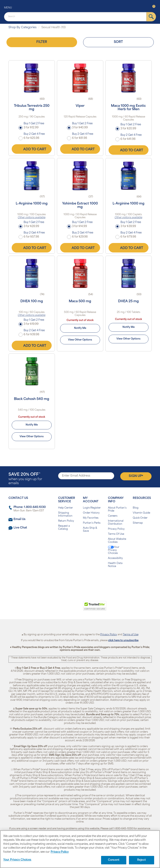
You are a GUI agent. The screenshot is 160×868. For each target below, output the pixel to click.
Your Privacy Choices (113, 550)
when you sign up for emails (25, 479)
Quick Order (140, 518)
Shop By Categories (22, 27)
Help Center (65, 508)
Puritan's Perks (91, 523)
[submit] (151, 16)
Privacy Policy (116, 529)
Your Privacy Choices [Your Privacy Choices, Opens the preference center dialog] (17, 862)
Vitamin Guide (141, 513)
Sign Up (136, 476)
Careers (112, 516)
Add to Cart (31, 149)
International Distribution (115, 522)
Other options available (31, 217)
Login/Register (92, 508)
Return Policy (66, 521)
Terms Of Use (116, 534)
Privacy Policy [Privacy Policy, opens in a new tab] (60, 854)
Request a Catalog (64, 527)
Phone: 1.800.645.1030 (30, 507)
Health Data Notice (115, 565)
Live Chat (20, 527)
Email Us (19, 519)
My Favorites (90, 518)
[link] (63, 608)
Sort (118, 42)
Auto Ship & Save (90, 529)
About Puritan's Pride (117, 509)
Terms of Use (130, 634)
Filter (41, 42)
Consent (113, 862)
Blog (135, 508)
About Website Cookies (117, 540)
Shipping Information (65, 514)
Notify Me (80, 328)
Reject (141, 862)
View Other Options (80, 340)
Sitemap (138, 523)
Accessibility (115, 558)
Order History (91, 513)
